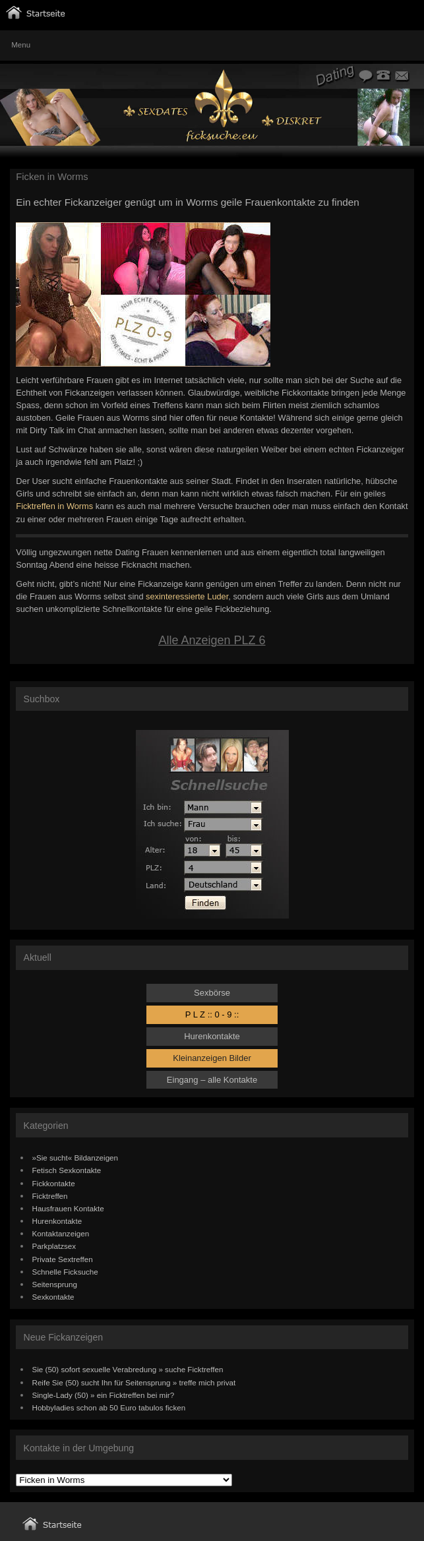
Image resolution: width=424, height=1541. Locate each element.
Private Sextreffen (62, 1259)
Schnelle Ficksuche (65, 1271)
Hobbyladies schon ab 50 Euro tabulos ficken (109, 1407)
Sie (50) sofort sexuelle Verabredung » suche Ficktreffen (128, 1369)
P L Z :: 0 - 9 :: (212, 1014)
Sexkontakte (53, 1296)
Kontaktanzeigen (61, 1233)
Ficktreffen (50, 1196)
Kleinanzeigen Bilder (212, 1058)
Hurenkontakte (212, 1036)
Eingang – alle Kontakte (212, 1080)
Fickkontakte (53, 1183)
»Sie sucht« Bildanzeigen (75, 1157)
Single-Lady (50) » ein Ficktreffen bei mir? (103, 1395)
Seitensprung (55, 1284)
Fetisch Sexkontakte (67, 1170)
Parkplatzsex (54, 1246)
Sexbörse (212, 993)
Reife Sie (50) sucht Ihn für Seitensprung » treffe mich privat (134, 1382)
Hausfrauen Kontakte (68, 1208)
